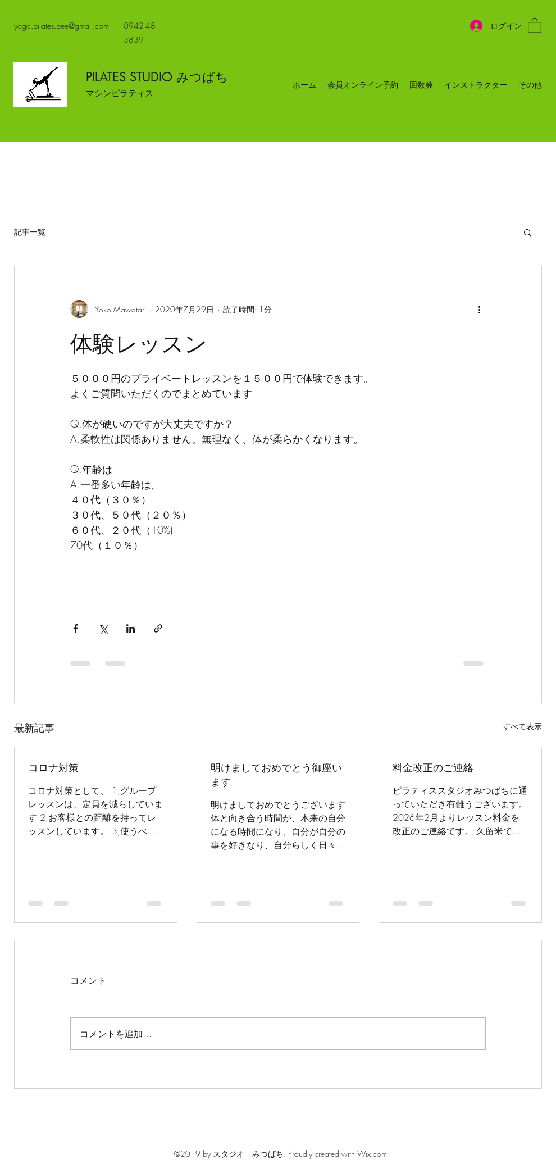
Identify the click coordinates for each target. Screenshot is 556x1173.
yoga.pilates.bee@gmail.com (61, 25)
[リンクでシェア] (158, 628)
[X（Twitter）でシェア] (103, 628)
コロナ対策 (53, 767)
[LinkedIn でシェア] (130, 628)
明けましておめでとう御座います (276, 774)
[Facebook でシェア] (75, 628)
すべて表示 (522, 726)
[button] (534, 25)
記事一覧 (29, 231)
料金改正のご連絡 (433, 767)
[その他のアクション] (479, 309)
